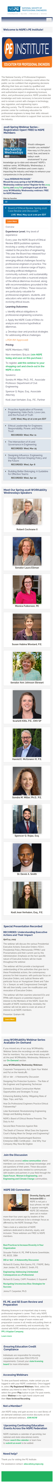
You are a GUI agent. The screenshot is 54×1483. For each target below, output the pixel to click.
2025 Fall (18, 187)
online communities (31, 1161)
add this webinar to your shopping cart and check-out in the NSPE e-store (25, 366)
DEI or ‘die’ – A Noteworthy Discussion (21, 1260)
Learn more (6, 1336)
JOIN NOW (32, 1418)
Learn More (12, 221)
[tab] (27, 211)
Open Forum (9, 1176)
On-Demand (13, 1060)
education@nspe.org (33, 1464)
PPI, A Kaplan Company (12, 1331)
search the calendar (19, 1440)
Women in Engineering (26, 1176)
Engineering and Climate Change (18, 1179)
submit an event (13, 1443)
